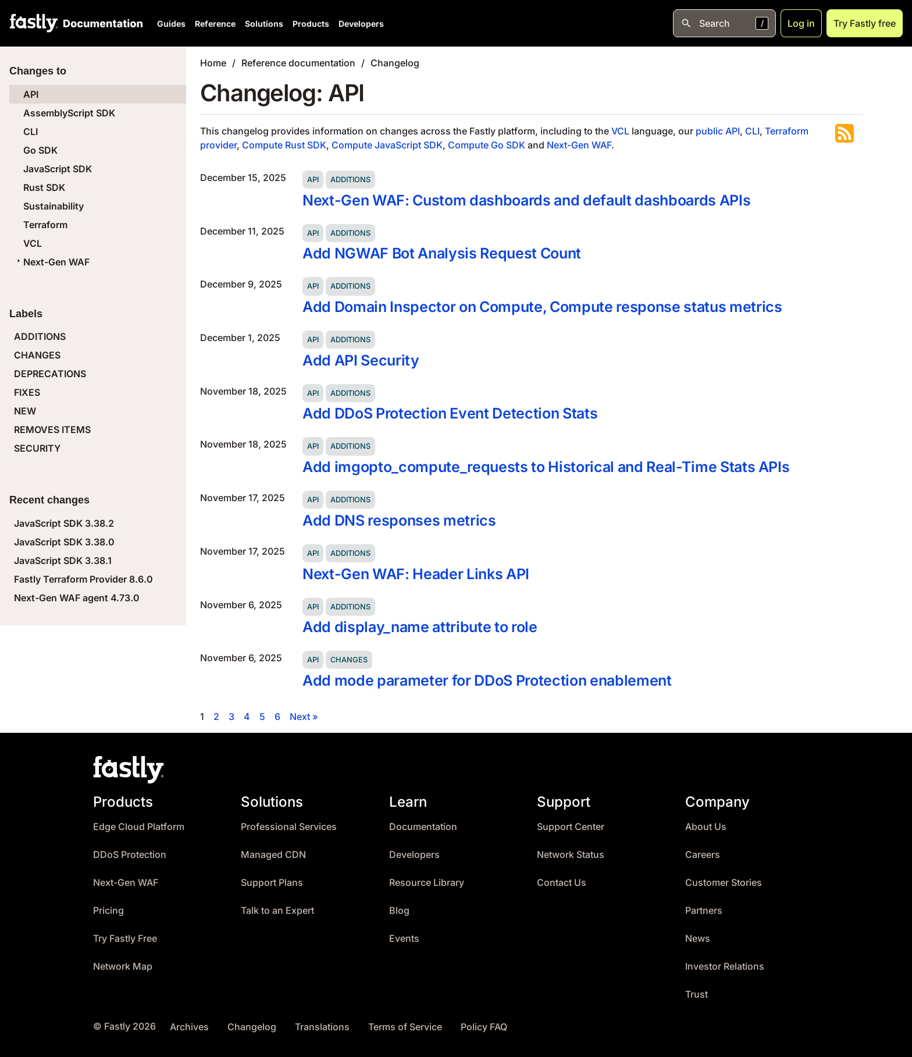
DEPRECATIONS (50, 373)
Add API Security (360, 360)
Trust (696, 994)
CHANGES (37, 355)
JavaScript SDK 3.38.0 (64, 542)
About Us (705, 826)
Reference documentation (298, 63)
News (697, 938)
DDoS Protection (129, 854)
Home (213, 63)
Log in (801, 23)
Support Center (570, 826)
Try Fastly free (864, 23)
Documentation (423, 826)
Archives (189, 1027)
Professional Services (289, 826)
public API (718, 131)
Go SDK (40, 150)
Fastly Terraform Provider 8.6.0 (83, 579)
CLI (30, 131)
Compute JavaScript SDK (387, 145)
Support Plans (272, 882)
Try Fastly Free (125, 938)
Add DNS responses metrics (399, 520)
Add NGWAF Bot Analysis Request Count (441, 253)
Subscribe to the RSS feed (844, 133)
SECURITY (37, 448)
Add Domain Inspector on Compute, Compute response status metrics (542, 306)
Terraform (45, 224)
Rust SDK (44, 187)
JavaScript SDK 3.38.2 (64, 523)
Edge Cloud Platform (138, 826)
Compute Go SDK (486, 145)
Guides (171, 24)
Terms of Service (405, 1027)
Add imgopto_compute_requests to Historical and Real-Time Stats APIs (546, 467)
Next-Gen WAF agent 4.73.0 (77, 598)
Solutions (264, 24)
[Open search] (724, 23)
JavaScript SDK (57, 169)
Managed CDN (273, 854)
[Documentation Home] (100, 23)
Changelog (394, 63)
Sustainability (53, 206)
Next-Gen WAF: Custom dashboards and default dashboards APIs (526, 200)
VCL (32, 243)
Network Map (122, 966)
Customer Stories (723, 882)
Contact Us (561, 882)
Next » (304, 716)
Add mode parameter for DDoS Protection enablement (487, 680)
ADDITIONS (40, 336)
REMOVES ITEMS (52, 429)
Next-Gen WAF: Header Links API (415, 574)
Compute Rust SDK (284, 145)
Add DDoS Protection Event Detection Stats (449, 413)
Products (311, 24)
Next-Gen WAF (52, 262)
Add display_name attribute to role (419, 627)
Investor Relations (724, 966)
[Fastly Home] (33, 23)
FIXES (27, 392)
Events (404, 938)
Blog (399, 910)
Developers (361, 24)
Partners (703, 910)
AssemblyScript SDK (69, 113)
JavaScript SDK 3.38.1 (63, 560)
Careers (702, 854)
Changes (349, 659)
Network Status (570, 854)
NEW (25, 411)
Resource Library (426, 882)
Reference (215, 24)
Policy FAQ (484, 1027)
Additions (350, 179)
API (30, 94)
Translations (322, 1027)
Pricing (108, 910)
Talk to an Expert (277, 910)
